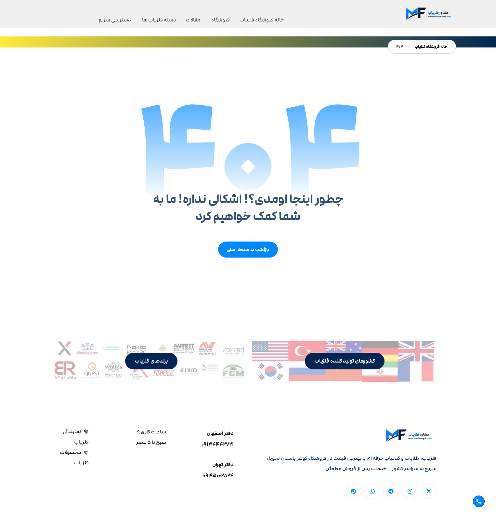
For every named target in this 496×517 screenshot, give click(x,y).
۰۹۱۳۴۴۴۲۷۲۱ (218, 446)
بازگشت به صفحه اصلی (247, 251)
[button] (345, 363)
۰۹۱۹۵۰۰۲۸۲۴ (218, 477)
